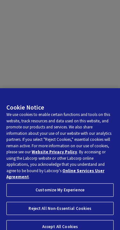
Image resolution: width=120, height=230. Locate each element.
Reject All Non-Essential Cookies (59, 209)
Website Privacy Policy (54, 153)
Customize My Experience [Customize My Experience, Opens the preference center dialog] (60, 191)
